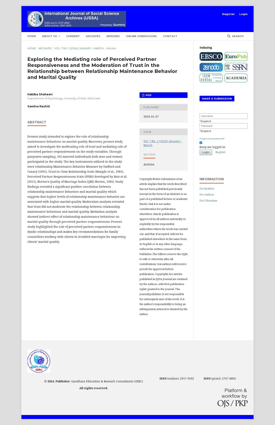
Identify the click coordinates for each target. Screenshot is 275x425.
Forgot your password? (212, 138)
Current (73, 36)
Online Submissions (141, 36)
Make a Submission (217, 98)
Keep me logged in (212, 147)
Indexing (113, 36)
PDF (148, 95)
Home (31, 36)
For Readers (207, 188)
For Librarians (208, 200)
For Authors (207, 194)
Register (228, 14)
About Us (50, 36)
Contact (170, 36)
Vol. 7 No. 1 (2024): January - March (79, 48)
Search (237, 36)
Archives (93, 36)
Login (243, 14)
